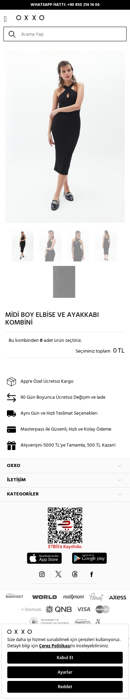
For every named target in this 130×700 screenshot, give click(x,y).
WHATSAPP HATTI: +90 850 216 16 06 (65, 4)
